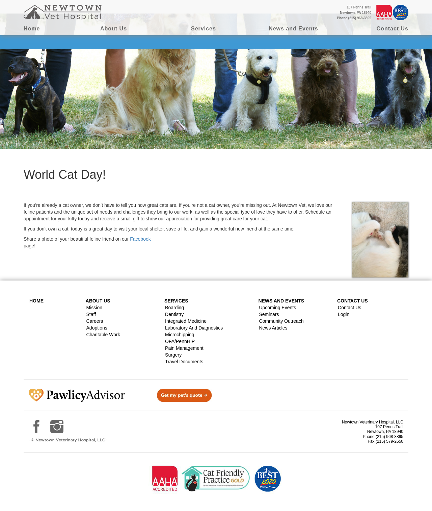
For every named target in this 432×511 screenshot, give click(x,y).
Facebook (140, 239)
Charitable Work (103, 334)
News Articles (273, 328)
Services (203, 28)
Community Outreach (281, 321)
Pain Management (184, 348)
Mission (94, 307)
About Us (113, 28)
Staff (91, 314)
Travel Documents (184, 361)
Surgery (173, 355)
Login (343, 314)
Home (32, 28)
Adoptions (96, 328)
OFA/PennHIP (180, 341)
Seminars (269, 314)
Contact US (352, 300)
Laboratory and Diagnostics (194, 328)
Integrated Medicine (186, 321)
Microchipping (179, 334)
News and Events (293, 28)
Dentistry (174, 314)
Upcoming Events (277, 307)
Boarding (174, 307)
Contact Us (392, 28)
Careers (94, 321)
